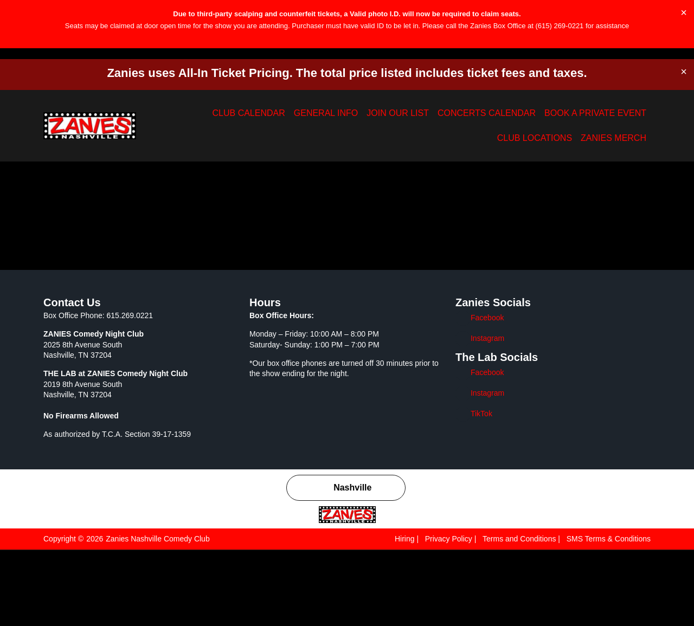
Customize (507, 603)
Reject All (578, 603)
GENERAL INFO (279, 114)
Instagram (488, 414)
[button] (14, 68)
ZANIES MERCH (621, 114)
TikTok (482, 490)
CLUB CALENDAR (221, 114)
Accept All (648, 603)
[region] (347, 594)
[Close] (682, 570)
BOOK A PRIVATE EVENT (486, 114)
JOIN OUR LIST (335, 114)
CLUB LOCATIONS (561, 114)
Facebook (488, 394)
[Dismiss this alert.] (684, 12)
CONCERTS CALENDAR (404, 114)
